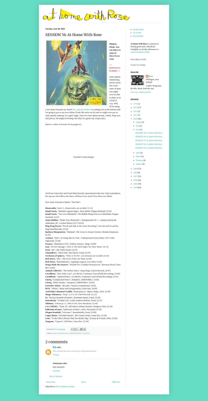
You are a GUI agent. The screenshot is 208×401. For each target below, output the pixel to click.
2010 (136, 119)
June (138, 129)
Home (83, 382)
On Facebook (138, 36)
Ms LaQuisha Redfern (81, 109)
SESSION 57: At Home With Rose (148, 140)
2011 (136, 115)
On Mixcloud (138, 29)
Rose (151, 76)
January (139, 164)
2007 (136, 176)
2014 (136, 104)
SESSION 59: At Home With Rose (148, 133)
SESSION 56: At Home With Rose (148, 144)
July (138, 126)
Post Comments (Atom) (65, 386)
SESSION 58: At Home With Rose (148, 136)
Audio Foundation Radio (140, 52)
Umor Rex (86, 333)
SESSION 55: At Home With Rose (148, 148)
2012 (136, 111)
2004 (136, 187)
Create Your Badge (138, 65)
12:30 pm (56, 371)
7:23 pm (56, 355)
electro (54, 333)
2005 (136, 184)
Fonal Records (63, 333)
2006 (136, 180)
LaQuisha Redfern (75, 333)
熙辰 (54, 347)
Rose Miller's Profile (138, 59)
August (139, 122)
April (138, 153)
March (138, 156)
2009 (136, 169)
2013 (136, 107)
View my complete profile (141, 92)
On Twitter (137, 33)
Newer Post (50, 382)
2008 (136, 172)
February (139, 160)
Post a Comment (55, 376)
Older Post (116, 382)
